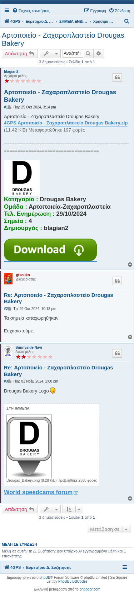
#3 (6, 381)
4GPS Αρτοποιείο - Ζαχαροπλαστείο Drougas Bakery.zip (66, 122)
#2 (6, 309)
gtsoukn (23, 275)
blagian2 (11, 72)
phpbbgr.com (90, 589)
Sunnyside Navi (28, 347)
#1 (6, 107)
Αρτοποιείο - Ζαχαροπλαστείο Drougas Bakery (63, 39)
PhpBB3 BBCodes (73, 581)
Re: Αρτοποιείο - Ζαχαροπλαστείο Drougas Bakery (58, 298)
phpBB (45, 577)
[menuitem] (31, 10)
